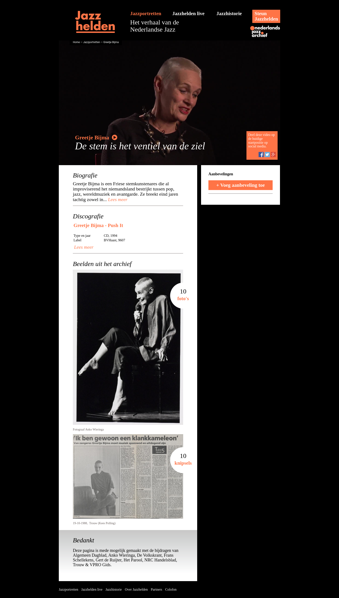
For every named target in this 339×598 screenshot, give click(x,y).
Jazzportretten (145, 13)
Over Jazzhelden (136, 589)
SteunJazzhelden (266, 16)
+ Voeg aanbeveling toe (240, 185)
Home (76, 42)
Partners (156, 589)
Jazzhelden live (188, 13)
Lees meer (117, 199)
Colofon (170, 589)
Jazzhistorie (229, 13)
